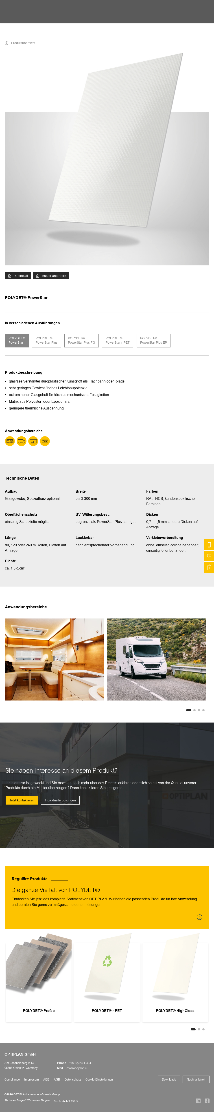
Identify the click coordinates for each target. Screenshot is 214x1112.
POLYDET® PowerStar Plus (46, 340)
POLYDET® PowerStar (17, 340)
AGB (57, 1079)
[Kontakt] (209, 544)
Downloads (169, 1079)
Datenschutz (73, 1079)
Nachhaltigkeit (196, 1079)
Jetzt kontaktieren (22, 800)
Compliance (12, 1079)
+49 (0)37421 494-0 (81, 1063)
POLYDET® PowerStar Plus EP (153, 340)
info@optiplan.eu (77, 1068)
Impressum (31, 1079)
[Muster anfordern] (209, 567)
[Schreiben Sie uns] (209, 556)
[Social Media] (196, 1100)
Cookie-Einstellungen (99, 1079)
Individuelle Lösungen (60, 800)
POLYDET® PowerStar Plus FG (81, 340)
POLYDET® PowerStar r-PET (118, 340)
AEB (46, 1079)
